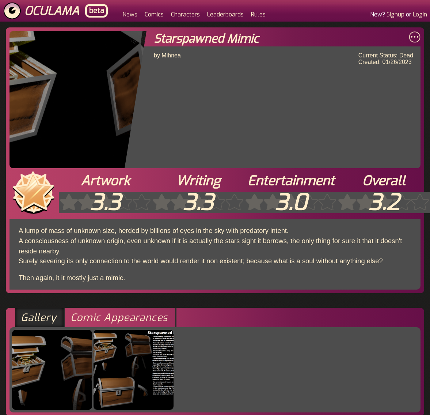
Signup (395, 14)
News (129, 14)
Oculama (51, 11)
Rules (258, 14)
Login (420, 14)
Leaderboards (225, 14)
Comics (154, 14)
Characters (185, 14)
